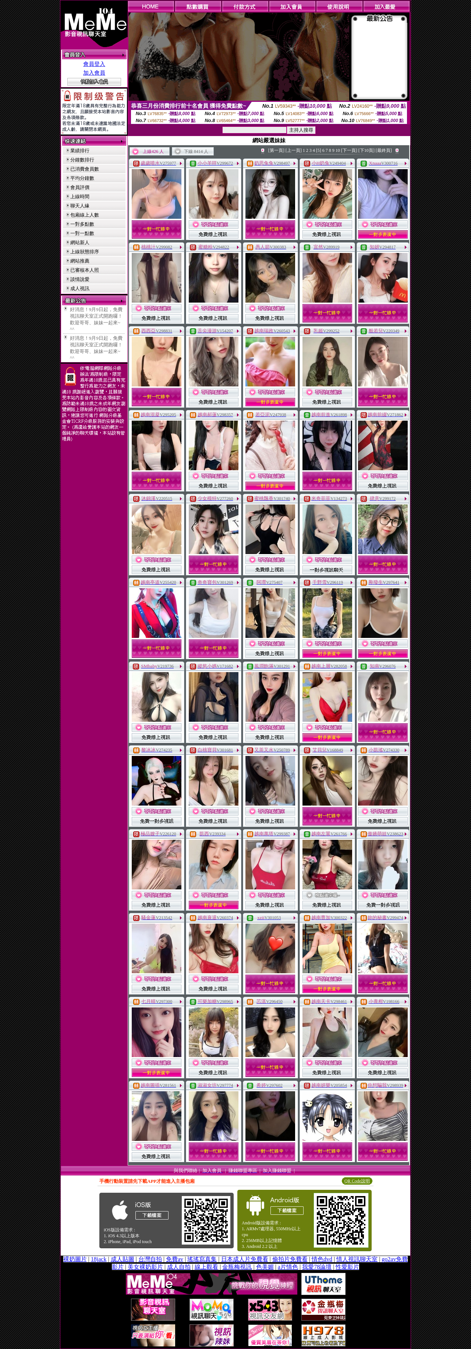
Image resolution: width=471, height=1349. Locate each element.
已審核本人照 (84, 270)
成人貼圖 (122, 1259)
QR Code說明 (357, 1181)
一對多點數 (82, 224)
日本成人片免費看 (244, 1259)
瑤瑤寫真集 (202, 1259)
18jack (99, 1259)
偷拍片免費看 (290, 1259)
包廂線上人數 (84, 215)
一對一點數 (82, 233)
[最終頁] (384, 150)
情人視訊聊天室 (357, 1259)
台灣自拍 (150, 1259)
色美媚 (265, 1267)
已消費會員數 (84, 169)
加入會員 (94, 73)
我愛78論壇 (317, 1267)
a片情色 (288, 1267)
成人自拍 (179, 1267)
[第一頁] (276, 150)
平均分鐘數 (82, 178)
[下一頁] (349, 150)
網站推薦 (79, 261)
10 (338, 150)
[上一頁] (294, 150)
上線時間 (79, 196)
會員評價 (79, 187)
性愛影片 (347, 1267)
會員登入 (94, 64)
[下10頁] (366, 150)
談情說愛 (79, 279)
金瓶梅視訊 (237, 1267)
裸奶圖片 (75, 1259)
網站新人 (79, 242)
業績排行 (79, 150)
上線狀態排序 (84, 251)
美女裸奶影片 (145, 1267)
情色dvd (322, 1259)
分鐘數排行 (82, 160)
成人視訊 (79, 288)
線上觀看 (206, 1267)
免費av (174, 1259)
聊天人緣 (79, 205)
